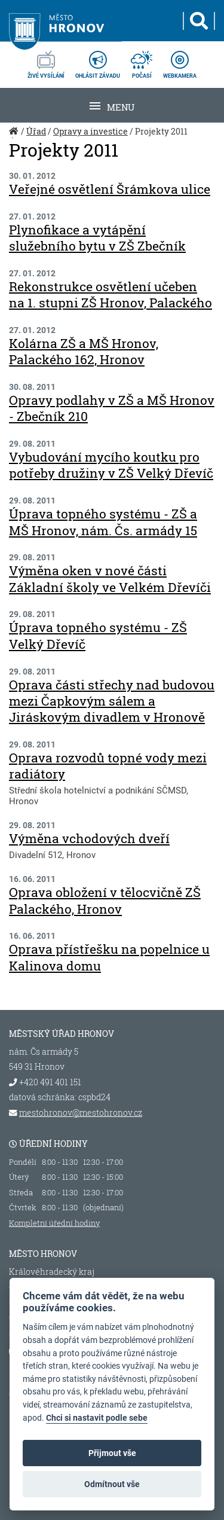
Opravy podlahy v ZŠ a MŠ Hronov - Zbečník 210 (111, 408)
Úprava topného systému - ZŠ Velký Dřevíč (98, 635)
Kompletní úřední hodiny (54, 1223)
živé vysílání (46, 61)
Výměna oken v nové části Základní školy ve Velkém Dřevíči (110, 578)
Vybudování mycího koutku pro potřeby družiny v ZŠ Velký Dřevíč (111, 464)
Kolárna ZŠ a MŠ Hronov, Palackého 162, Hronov (83, 351)
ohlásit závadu (97, 61)
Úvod (15, 137)
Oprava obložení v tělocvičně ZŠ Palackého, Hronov (105, 900)
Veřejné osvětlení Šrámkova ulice (109, 189)
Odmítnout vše (112, 1484)
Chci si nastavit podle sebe (97, 1418)
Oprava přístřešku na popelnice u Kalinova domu (109, 957)
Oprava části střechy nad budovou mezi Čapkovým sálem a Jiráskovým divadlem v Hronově (111, 701)
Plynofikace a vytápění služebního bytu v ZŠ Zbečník (97, 237)
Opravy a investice (90, 131)
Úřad (36, 131)
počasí (141, 61)
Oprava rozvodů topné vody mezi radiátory (108, 765)
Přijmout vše (112, 1453)
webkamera (180, 61)
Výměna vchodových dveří (89, 838)
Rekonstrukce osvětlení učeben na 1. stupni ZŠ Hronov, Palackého (110, 294)
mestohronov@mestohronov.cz (80, 1112)
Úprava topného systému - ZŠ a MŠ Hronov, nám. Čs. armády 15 (103, 521)
